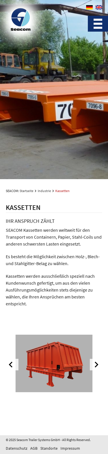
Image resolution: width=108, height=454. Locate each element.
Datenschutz (16, 448)
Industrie (44, 191)
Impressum (70, 448)
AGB (33, 448)
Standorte (49, 448)
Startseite (26, 191)
